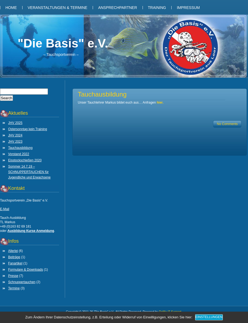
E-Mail (4, 209)
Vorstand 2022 (18, 154)
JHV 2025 (15, 123)
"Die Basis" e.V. (63, 43)
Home (11, 7)
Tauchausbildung (20, 148)
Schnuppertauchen (22, 282)
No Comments (227, 124)
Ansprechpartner (117, 7)
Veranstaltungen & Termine (57, 7)
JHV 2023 (15, 141)
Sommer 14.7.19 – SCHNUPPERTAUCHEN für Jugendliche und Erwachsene (29, 172)
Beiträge (14, 257)
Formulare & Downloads (25, 269)
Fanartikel (15, 263)
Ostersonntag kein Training (27, 129)
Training (157, 7)
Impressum (188, 7)
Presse (13, 276)
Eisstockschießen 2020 (24, 160)
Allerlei (13, 251)
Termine (14, 288)
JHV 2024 (15, 135)
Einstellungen (209, 317)
